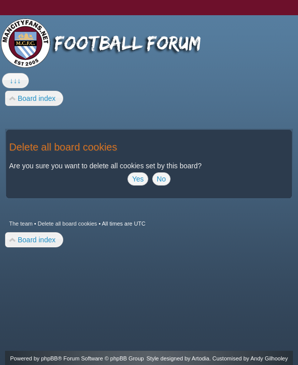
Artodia (200, 358)
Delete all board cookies (67, 224)
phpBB (49, 358)
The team (20, 224)
